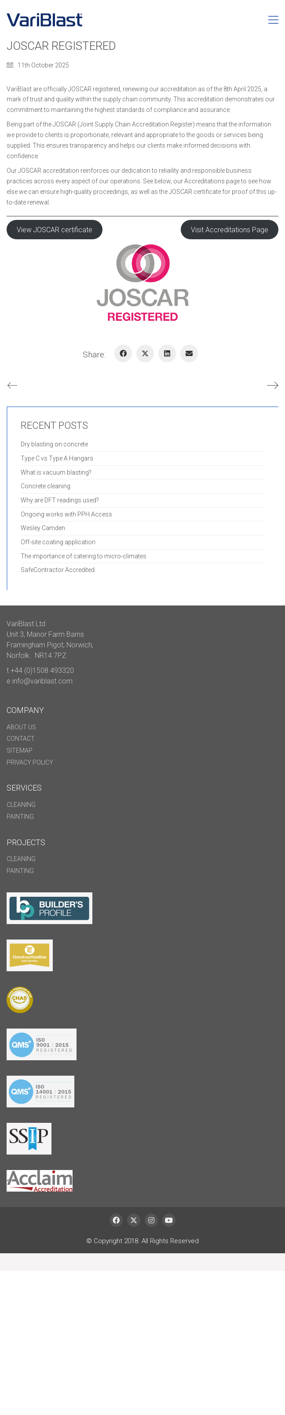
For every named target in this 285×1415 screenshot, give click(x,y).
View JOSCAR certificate (54, 229)
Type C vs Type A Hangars (57, 458)
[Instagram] (151, 1220)
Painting (20, 816)
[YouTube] (168, 1220)
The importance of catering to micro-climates (83, 556)
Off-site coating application (58, 542)
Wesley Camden (43, 527)
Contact (21, 738)
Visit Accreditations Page (229, 229)
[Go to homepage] (44, 19)
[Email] (189, 353)
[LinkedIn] (167, 353)
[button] (273, 20)
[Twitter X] (145, 353)
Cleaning (21, 804)
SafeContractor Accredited (58, 569)
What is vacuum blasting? (56, 472)
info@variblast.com (42, 681)
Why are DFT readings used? (60, 500)
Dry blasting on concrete (54, 444)
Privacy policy (30, 762)
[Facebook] (123, 353)
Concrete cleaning (45, 486)
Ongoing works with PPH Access (66, 514)
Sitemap (20, 750)
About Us (21, 727)
